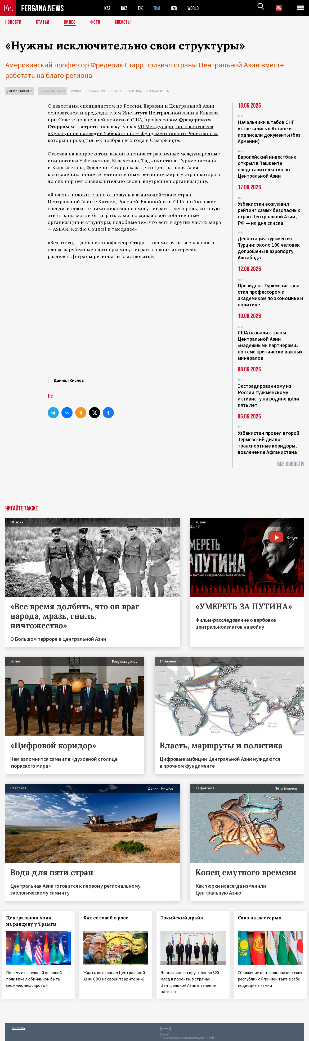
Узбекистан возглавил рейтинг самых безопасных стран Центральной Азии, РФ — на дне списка (269, 213)
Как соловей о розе (109, 917)
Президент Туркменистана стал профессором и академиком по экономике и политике (270, 295)
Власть (116, 91)
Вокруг (76, 91)
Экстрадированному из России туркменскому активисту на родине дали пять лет (268, 395)
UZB (177, 8)
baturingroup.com (194, 1035)
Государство (96, 91)
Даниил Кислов (19, 91)
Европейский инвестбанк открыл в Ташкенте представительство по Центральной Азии (267, 166)
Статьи (44, 22)
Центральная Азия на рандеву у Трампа (34, 921)
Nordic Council (88, 229)
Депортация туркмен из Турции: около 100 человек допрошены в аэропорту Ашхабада (269, 248)
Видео (71, 22)
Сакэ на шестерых (263, 917)
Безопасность (157, 91)
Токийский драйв (185, 917)
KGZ (125, 8)
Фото (97, 22)
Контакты (18, 1026)
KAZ (107, 8)
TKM (159, 8)
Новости (13, 22)
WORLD (197, 8)
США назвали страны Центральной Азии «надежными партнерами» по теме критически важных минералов (270, 345)
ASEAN (60, 229)
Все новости (290, 464)
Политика (134, 91)
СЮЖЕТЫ (125, 22)
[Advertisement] (135, 466)
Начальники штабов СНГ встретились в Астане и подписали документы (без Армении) (269, 131)
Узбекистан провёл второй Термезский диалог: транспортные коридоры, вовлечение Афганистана (268, 442)
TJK (142, 8)
